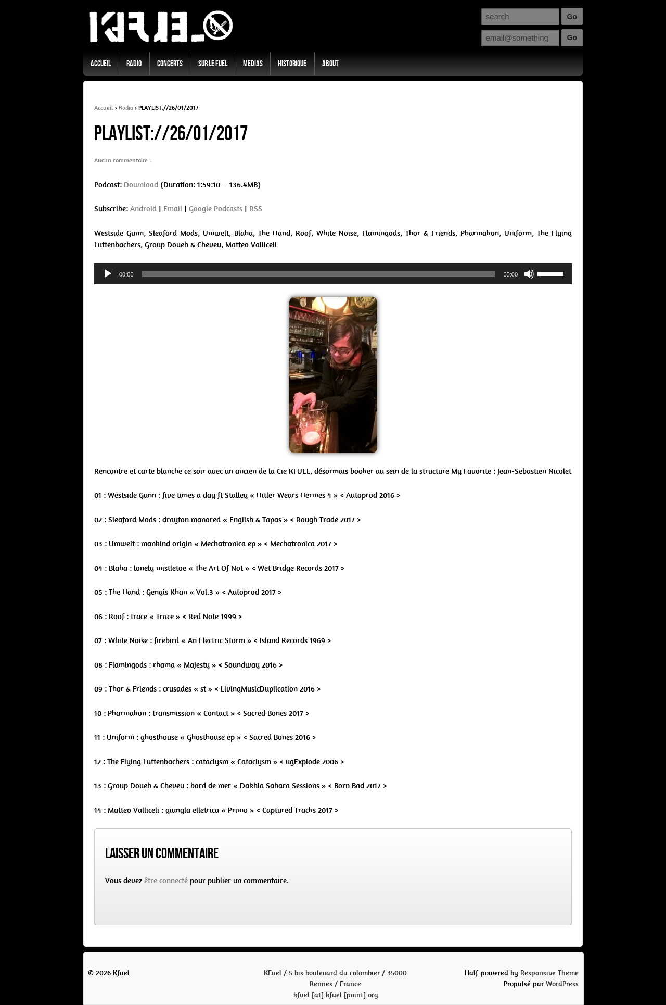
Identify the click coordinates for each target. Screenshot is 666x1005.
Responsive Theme (549, 973)
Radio (134, 64)
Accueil (101, 64)
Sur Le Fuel (212, 64)
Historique (292, 64)
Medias (253, 64)
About (330, 64)
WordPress (562, 983)
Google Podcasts (215, 208)
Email (172, 208)
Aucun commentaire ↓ (123, 160)
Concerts (170, 64)
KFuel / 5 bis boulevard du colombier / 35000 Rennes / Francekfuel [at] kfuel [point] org (335, 984)
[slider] (318, 274)
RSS (255, 208)
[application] (333, 273)
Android (143, 208)
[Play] (108, 274)
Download (141, 185)
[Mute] (529, 274)
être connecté (166, 880)
